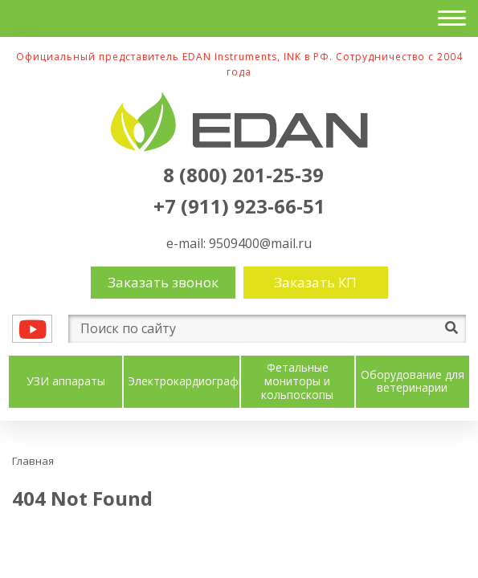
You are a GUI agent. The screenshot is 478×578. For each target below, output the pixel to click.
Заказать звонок (163, 282)
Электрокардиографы (187, 382)
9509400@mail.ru (260, 243)
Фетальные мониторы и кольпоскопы (297, 381)
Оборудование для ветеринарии (412, 382)
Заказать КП (315, 282)
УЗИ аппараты (66, 382)
